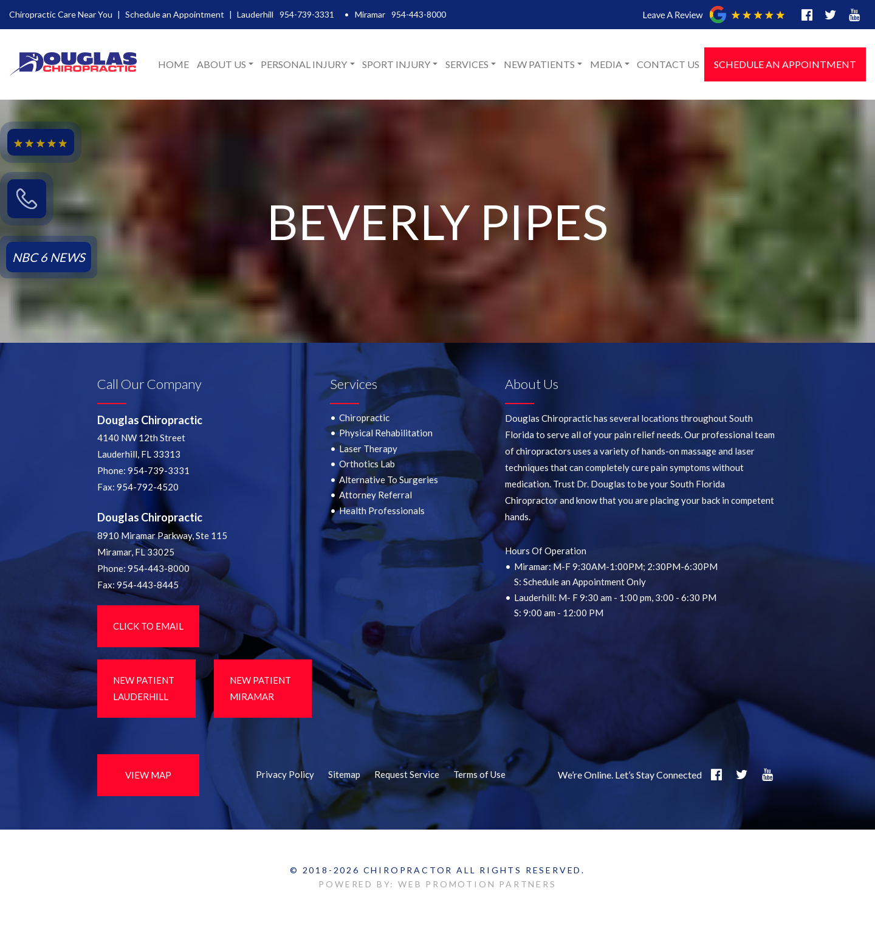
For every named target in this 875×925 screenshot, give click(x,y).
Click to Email (148, 626)
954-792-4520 (148, 486)
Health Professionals (382, 510)
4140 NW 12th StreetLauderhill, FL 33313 (141, 445)
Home (173, 64)
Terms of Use (479, 774)
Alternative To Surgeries (388, 479)
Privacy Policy (285, 774)
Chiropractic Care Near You (60, 14)
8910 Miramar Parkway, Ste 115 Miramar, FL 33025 (162, 543)
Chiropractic (364, 417)
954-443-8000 (418, 14)
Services (467, 64)
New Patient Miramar (260, 688)
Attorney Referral (375, 494)
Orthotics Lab (367, 463)
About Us (221, 64)
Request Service (406, 774)
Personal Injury (304, 64)
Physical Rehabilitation (386, 432)
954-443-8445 (148, 584)
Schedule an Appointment (174, 14)
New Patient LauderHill (143, 688)
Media (606, 64)
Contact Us (668, 64)
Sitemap (344, 774)
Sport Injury (396, 64)
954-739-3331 (307, 14)
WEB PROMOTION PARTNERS (477, 884)
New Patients (539, 64)
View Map (148, 774)
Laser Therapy (368, 448)
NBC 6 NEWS (48, 257)
